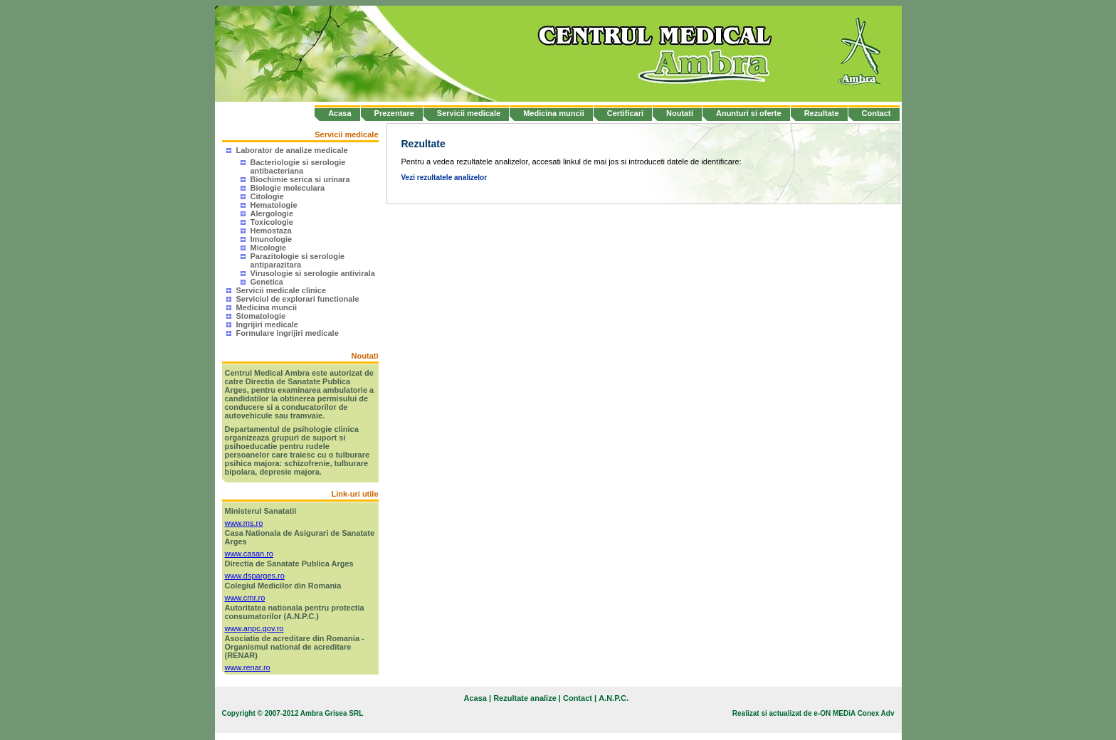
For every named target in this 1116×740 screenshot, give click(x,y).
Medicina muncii (553, 113)
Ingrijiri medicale (267, 324)
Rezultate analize (525, 698)
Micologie (269, 247)
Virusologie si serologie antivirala (313, 273)
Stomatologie (261, 316)
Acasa (339, 113)
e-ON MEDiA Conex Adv (854, 713)
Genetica (267, 282)
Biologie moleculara (288, 188)
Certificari (625, 113)
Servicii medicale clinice (281, 290)
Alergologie (272, 213)
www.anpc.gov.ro (254, 628)
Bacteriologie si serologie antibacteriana (298, 166)
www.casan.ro (249, 553)
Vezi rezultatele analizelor (444, 177)
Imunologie (272, 239)
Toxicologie (272, 222)
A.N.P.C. (613, 698)
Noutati (679, 113)
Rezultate (821, 113)
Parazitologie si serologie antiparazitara (298, 260)
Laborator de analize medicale (292, 150)
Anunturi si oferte (748, 113)
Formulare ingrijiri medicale (287, 333)
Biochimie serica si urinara (300, 179)
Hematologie (274, 205)
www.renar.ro (247, 667)
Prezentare (394, 113)
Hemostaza (271, 230)
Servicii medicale (468, 113)
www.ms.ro (244, 523)
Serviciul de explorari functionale (297, 299)
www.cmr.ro (245, 597)
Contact (876, 113)
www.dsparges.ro (255, 575)
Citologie (267, 196)
